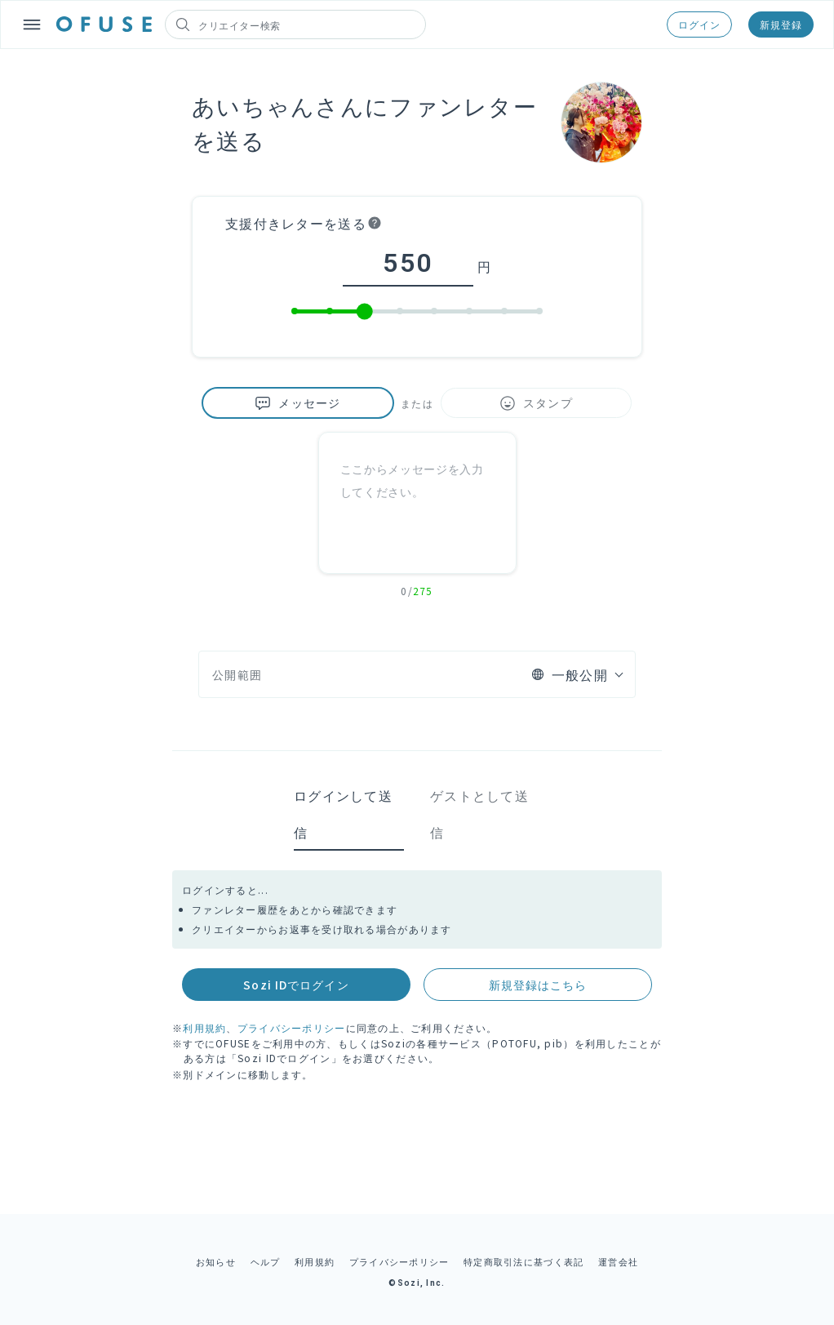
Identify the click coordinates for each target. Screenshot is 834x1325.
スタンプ (536, 402)
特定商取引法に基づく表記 (523, 1261)
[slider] (365, 312)
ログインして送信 (343, 813)
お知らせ (216, 1261)
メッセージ (297, 402)
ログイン (699, 24)
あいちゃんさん (278, 105)
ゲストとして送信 (479, 813)
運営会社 (618, 1261)
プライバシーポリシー (291, 1027)
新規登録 (781, 24)
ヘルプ (266, 1261)
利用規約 (204, 1027)
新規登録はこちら (538, 984)
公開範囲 (237, 674)
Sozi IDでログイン (295, 984)
